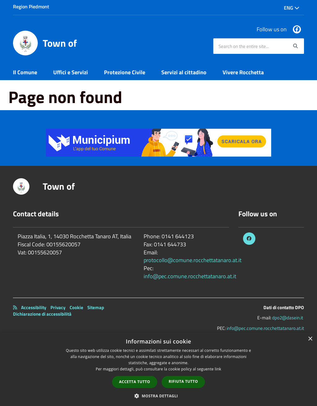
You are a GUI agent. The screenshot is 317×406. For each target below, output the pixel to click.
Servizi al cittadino (183, 72)
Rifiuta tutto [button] (183, 381)
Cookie (76, 307)
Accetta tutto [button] (134, 381)
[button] (158, 396)
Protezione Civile (124, 72)
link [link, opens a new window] (218, 369)
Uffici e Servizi (70, 72)
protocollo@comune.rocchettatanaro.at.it (192, 260)
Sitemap (95, 307)
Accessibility (33, 307)
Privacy (58, 307)
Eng (291, 7)
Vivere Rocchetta (243, 72)
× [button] (310, 339)
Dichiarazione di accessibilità (42, 314)
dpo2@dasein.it (287, 317)
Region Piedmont (31, 6)
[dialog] (158, 369)
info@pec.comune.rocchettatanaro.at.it (190, 276)
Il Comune (25, 72)
